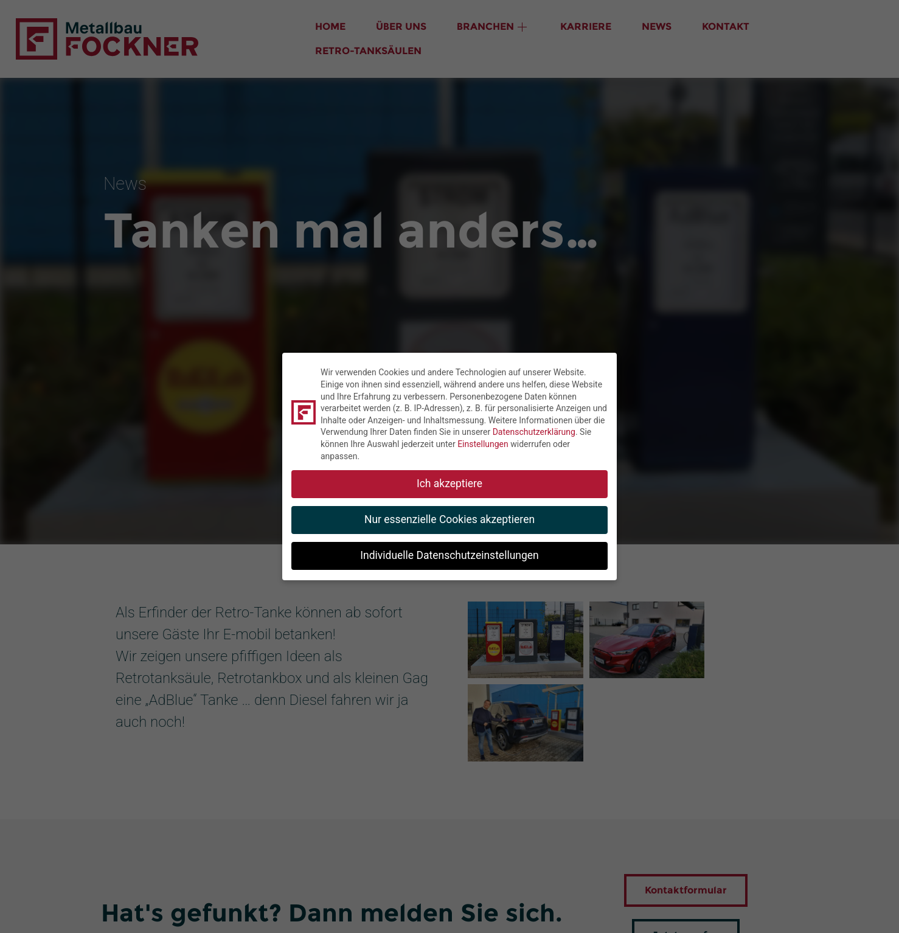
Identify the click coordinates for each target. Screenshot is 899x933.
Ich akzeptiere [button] (449, 483)
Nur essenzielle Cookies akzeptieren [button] (449, 519)
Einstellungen (483, 444)
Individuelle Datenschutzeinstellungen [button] (449, 555)
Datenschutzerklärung (534, 432)
